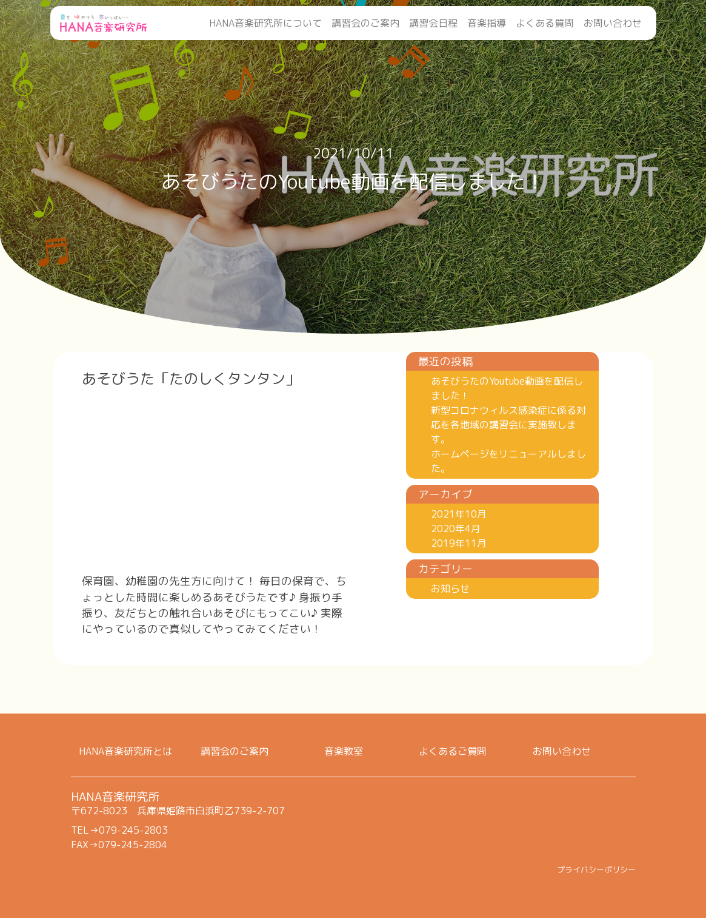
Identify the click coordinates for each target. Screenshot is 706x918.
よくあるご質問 (453, 751)
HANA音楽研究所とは (125, 751)
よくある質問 (545, 23)
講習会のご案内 (365, 23)
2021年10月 (459, 514)
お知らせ (450, 588)
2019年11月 (459, 543)
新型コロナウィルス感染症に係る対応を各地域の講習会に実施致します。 (508, 424)
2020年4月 (456, 528)
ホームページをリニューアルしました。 (508, 461)
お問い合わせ (613, 23)
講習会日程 (433, 23)
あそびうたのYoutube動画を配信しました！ (507, 388)
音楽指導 (486, 23)
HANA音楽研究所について (265, 23)
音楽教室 (343, 751)
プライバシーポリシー (596, 869)
